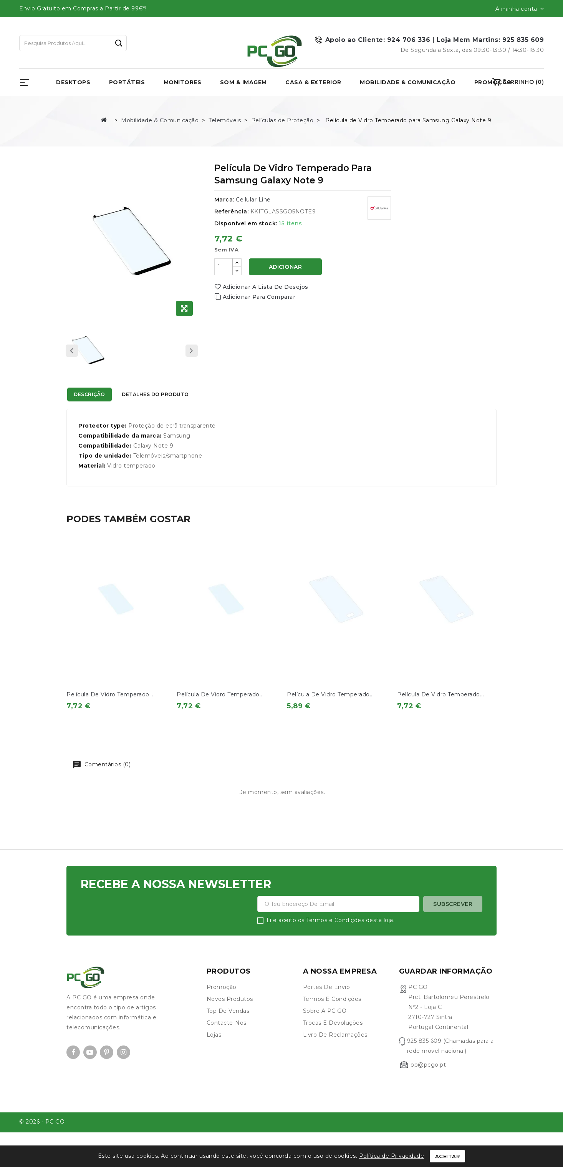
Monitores (183, 82)
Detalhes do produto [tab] (177, 395)
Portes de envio (326, 1000)
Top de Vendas (228, 1024)
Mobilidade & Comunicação (407, 82)
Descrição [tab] (96, 395)
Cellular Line (253, 199)
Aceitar (447, 1156)
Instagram (123, 1066)
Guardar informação (445, 985)
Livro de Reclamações (335, 1048)
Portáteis (127, 82)
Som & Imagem (243, 82)
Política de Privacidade (391, 1155)
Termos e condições (332, 1012)
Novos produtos (230, 1012)
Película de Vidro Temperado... (109, 694)
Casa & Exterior (313, 82)
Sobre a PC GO (325, 1024)
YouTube (90, 1066)
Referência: (231, 211)
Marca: (224, 199)
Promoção (222, 1000)
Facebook (73, 1066)
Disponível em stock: (245, 223)
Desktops (73, 82)
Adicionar (285, 266)
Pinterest (106, 1066)
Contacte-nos (227, 1036)
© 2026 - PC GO (42, 1135)
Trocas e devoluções (333, 1036)
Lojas (214, 1048)
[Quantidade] (223, 266)
